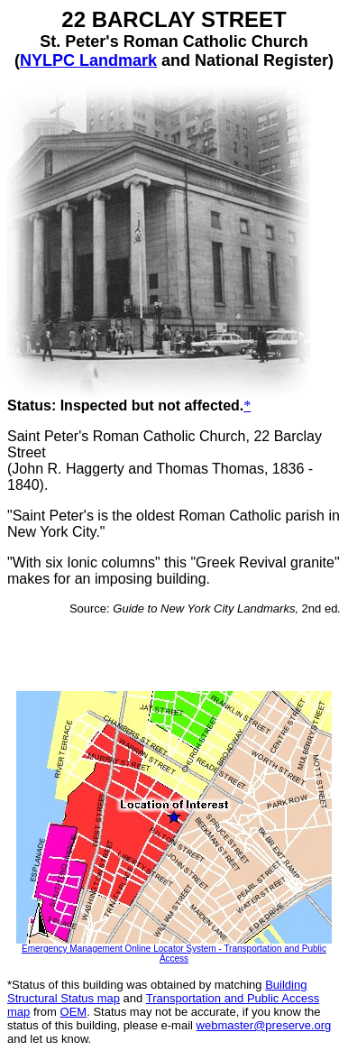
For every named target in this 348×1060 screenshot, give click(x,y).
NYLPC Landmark (88, 60)
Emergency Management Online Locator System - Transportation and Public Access (174, 953)
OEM (73, 1012)
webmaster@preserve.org (264, 1025)
